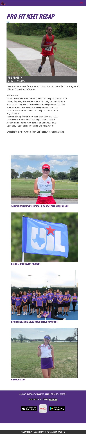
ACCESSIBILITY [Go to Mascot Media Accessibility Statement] (39, 432)
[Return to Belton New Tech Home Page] (3, 3)
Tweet (8, 22)
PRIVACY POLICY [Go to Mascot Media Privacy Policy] (26, 432)
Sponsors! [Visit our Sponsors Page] (53, 399)
